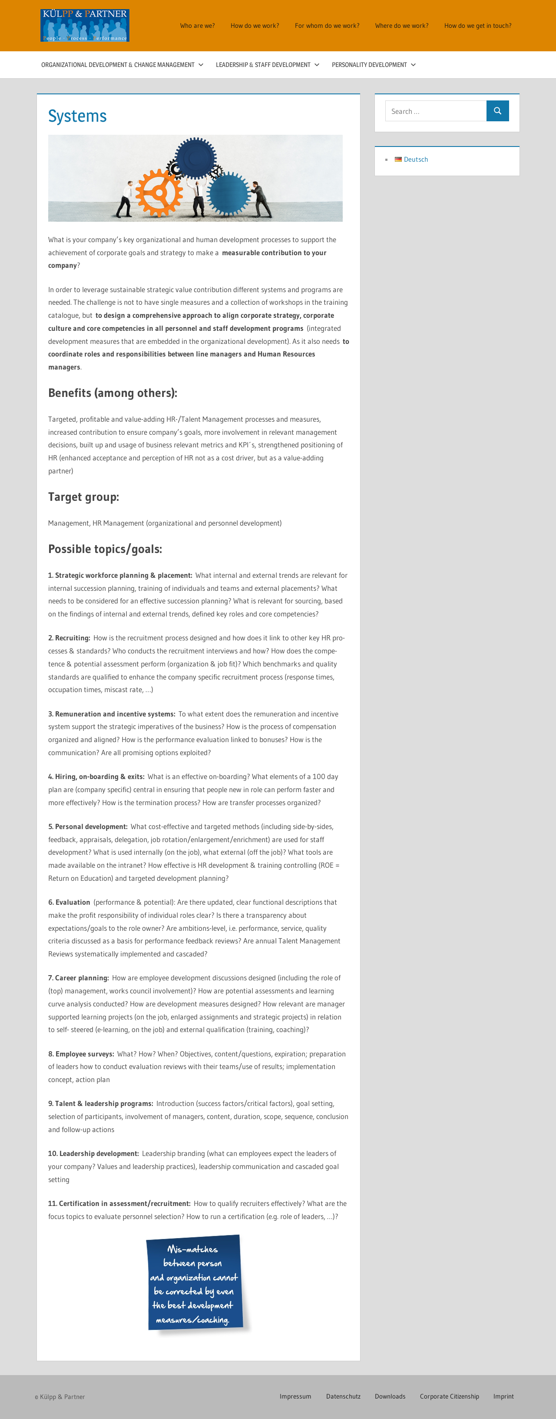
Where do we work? (402, 25)
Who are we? (197, 25)
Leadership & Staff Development (268, 64)
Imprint (503, 1396)
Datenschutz (339, 1396)
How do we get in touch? (478, 25)
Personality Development (374, 64)
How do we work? (255, 25)
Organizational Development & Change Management (122, 64)
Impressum (290, 1396)
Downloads (387, 1396)
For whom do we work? (327, 25)
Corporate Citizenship (447, 1396)
